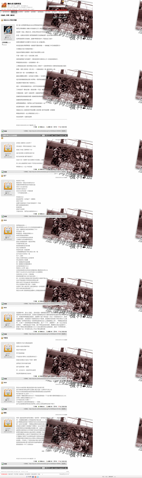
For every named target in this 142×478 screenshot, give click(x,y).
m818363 (8, 323)
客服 (39, 474)
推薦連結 (40, 11)
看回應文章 (48, 17)
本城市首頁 (6, 11)
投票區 (27, 11)
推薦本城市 (15, 7)
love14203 (7, 428)
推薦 (65, 22)
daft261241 (8, 191)
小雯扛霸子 (13, 5)
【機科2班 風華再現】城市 (24, 9)
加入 (107, 476)
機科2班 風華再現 (14, 4)
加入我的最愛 (22, 7)
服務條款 (21, 474)
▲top (67, 471)
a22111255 (8, 236)
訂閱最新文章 (29, 7)
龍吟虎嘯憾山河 (24, 5)
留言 (5, 39)
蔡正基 (5, 45)
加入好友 (9, 39)
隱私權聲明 (34, 474)
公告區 (48, 11)
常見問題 (16, 474)
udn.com (67, 474)
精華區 (20, 11)
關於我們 (11, 474)
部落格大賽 (14, 9)
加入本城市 (10, 7)
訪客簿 (54, 11)
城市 (5, 9)
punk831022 (8, 153)
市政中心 (62, 11)
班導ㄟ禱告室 (10, 15)
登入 (103, 476)
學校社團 (9, 9)
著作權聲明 (27, 474)
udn (2, 9)
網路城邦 (66, 1)
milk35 (8, 398)
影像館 (33, 11)
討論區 (14, 11)
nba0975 (8, 353)
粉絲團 (29, 476)
